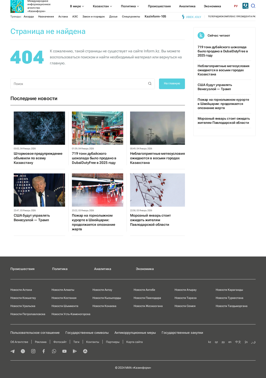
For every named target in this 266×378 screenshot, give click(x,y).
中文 (238, 342)
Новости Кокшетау (23, 297)
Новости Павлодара (147, 297)
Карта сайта (134, 342)
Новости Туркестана (229, 297)
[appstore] (85, 351)
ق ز (253, 342)
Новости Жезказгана (148, 306)
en (230, 342)
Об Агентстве (19, 342)
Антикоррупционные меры (135, 333)
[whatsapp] (54, 351)
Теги (76, 342)
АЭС (75, 16)
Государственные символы (87, 333)
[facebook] (44, 351)
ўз (246, 342)
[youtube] (64, 351)
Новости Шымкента (65, 306)
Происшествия (22, 269)
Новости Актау (102, 289)
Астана (63, 16)
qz (216, 342)
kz (209, 342)
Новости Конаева (104, 306)
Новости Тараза (186, 297)
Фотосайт (59, 342)
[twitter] (23, 351)
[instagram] (33, 351)
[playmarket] (75, 351)
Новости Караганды (229, 289)
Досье (113, 16)
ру (223, 342)
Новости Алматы (63, 289)
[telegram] (12, 351)
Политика (60, 269)
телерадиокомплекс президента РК (232, 16)
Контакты (92, 342)
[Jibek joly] (191, 16)
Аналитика (102, 269)
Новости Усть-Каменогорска (71, 314)
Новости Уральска (22, 306)
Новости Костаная (64, 297)
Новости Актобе (144, 289)
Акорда (28, 16)
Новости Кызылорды (106, 297)
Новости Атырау (186, 289)
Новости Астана (21, 289)
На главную (172, 83)
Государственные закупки (182, 333)
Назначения (46, 16)
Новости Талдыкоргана (232, 306)
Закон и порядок (94, 16)
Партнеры (112, 342)
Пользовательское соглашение (35, 333)
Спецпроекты (131, 16)
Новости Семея (185, 306)
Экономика (145, 269)
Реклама (41, 342)
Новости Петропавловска (27, 314)
